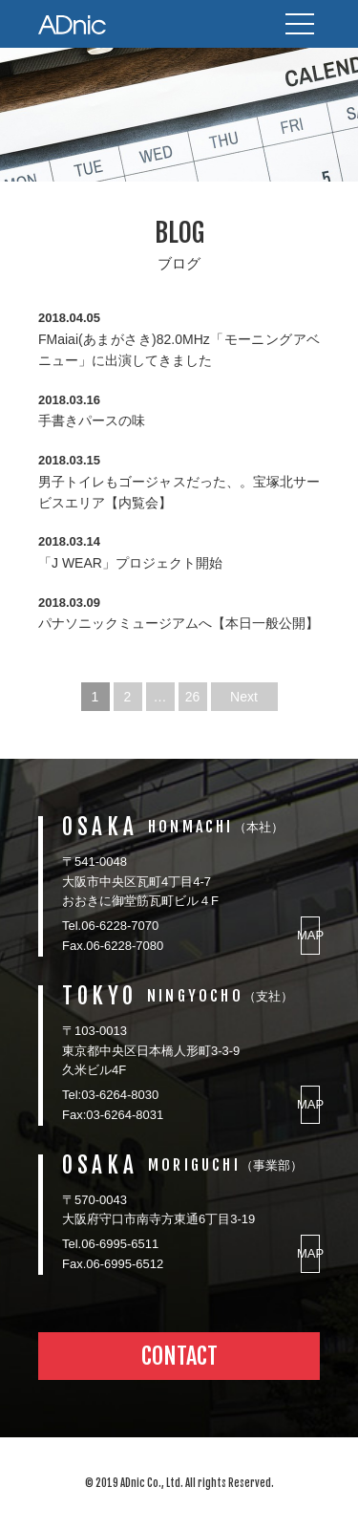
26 (192, 696)
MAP (310, 935)
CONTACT (179, 1356)
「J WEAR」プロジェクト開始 (130, 563)
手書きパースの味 (91, 420)
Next (244, 696)
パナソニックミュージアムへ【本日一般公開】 (178, 623)
